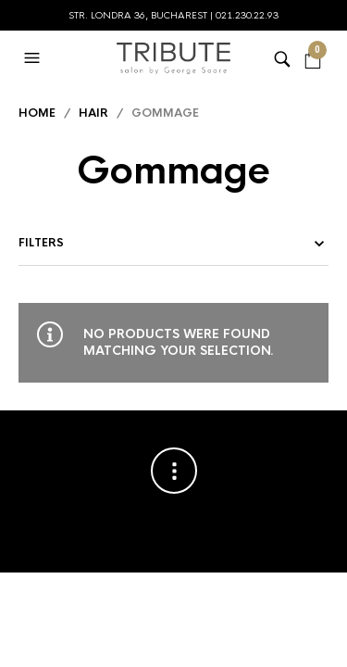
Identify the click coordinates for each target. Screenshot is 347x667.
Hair (93, 113)
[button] (34, 58)
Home (37, 113)
